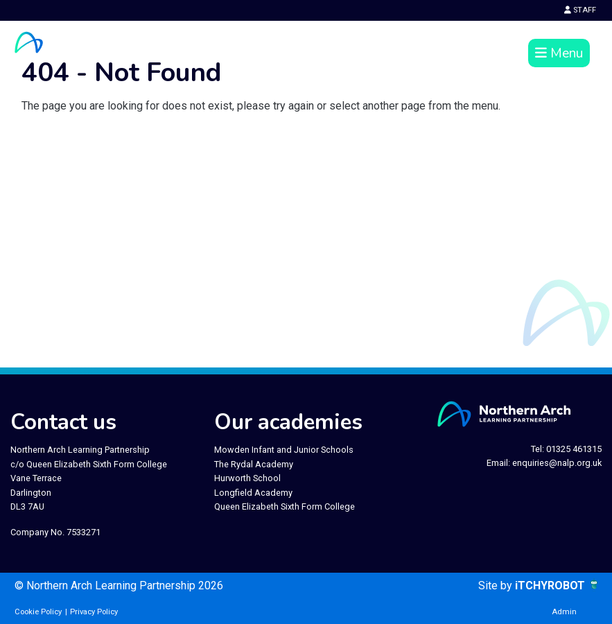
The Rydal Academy (253, 464)
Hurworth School (247, 478)
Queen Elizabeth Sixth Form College (284, 506)
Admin (564, 611)
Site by (496, 585)
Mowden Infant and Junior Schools (283, 449)
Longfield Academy (253, 492)
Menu (559, 53)
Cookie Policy (38, 611)
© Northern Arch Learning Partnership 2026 (119, 585)
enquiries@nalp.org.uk (557, 463)
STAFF (580, 10)
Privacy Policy (94, 611)
